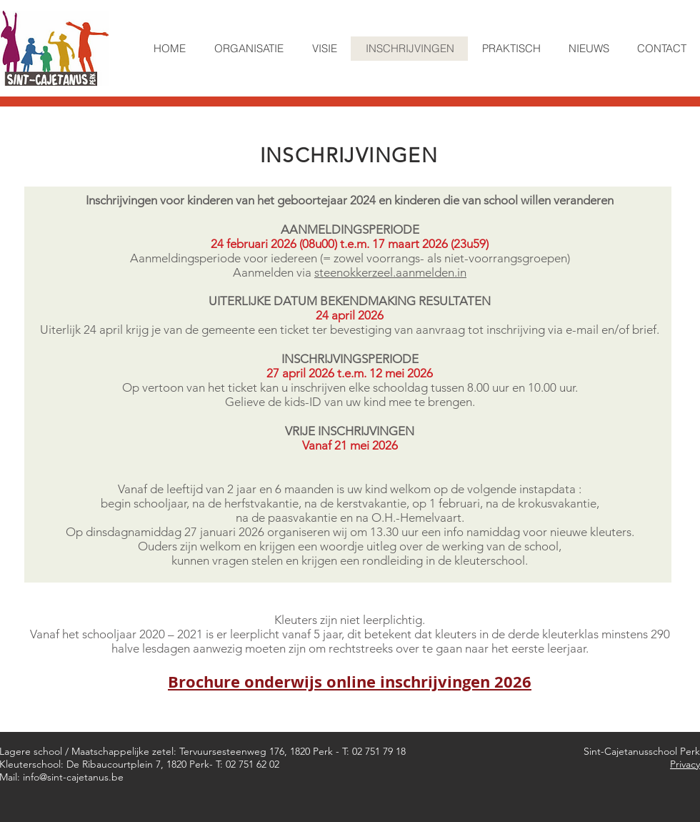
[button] (248, 48)
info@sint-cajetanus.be (73, 777)
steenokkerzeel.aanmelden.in (390, 272)
